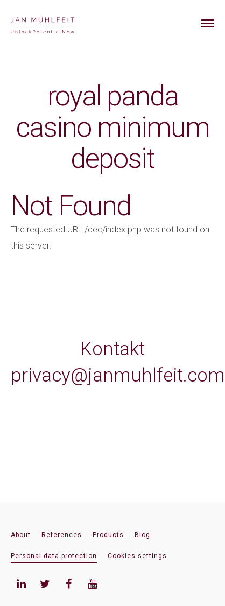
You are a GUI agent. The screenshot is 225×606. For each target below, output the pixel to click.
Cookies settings (137, 556)
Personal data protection (54, 556)
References (61, 535)
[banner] (55, 23)
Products (108, 535)
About (21, 535)
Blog (142, 535)
